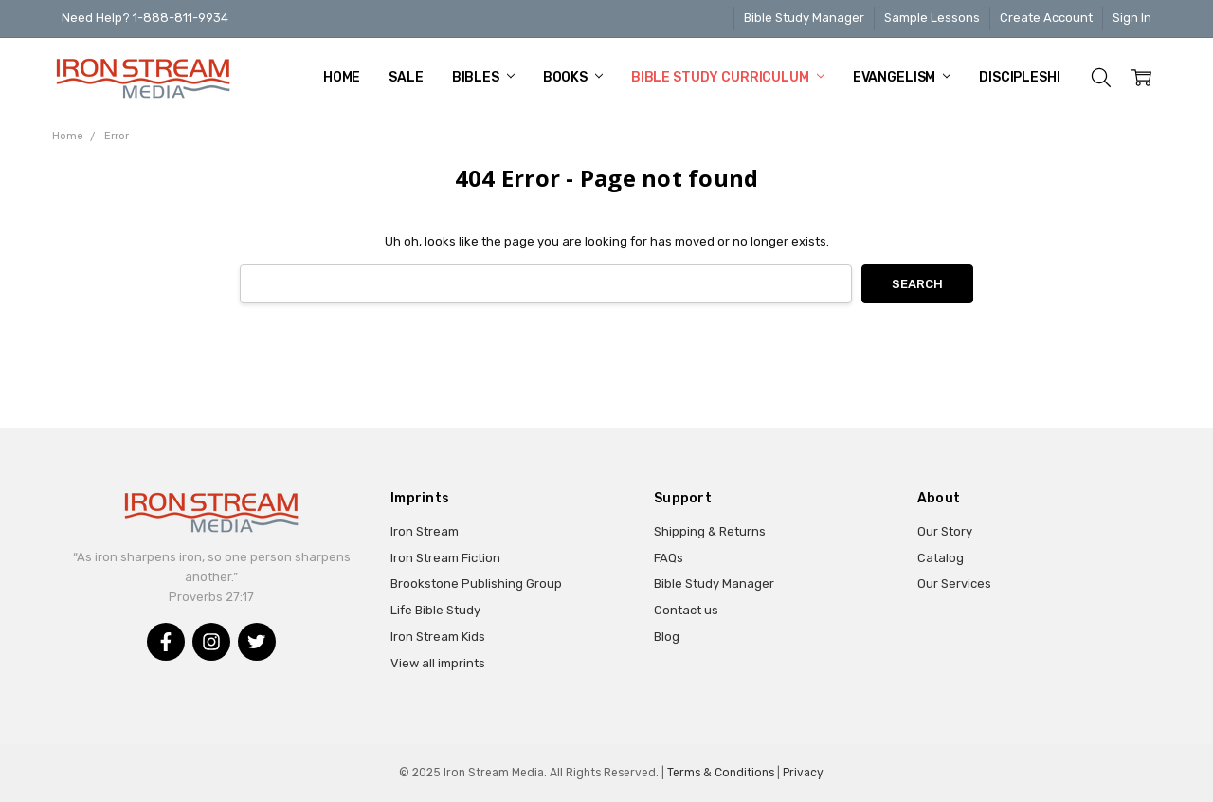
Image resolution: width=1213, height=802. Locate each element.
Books (573, 77)
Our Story (944, 531)
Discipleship (1031, 77)
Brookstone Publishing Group (476, 583)
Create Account (1046, 17)
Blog (666, 636)
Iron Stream (424, 531)
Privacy (803, 772)
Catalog (940, 558)
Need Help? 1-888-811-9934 (145, 17)
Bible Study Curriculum (727, 77)
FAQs (668, 558)
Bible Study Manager (804, 17)
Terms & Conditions (720, 772)
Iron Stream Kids (437, 636)
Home (341, 77)
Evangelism (901, 77)
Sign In (1132, 17)
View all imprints (437, 663)
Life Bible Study (435, 610)
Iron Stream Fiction (445, 558)
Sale (406, 77)
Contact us (686, 610)
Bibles (483, 77)
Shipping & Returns (710, 531)
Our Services (954, 583)
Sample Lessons (932, 17)
